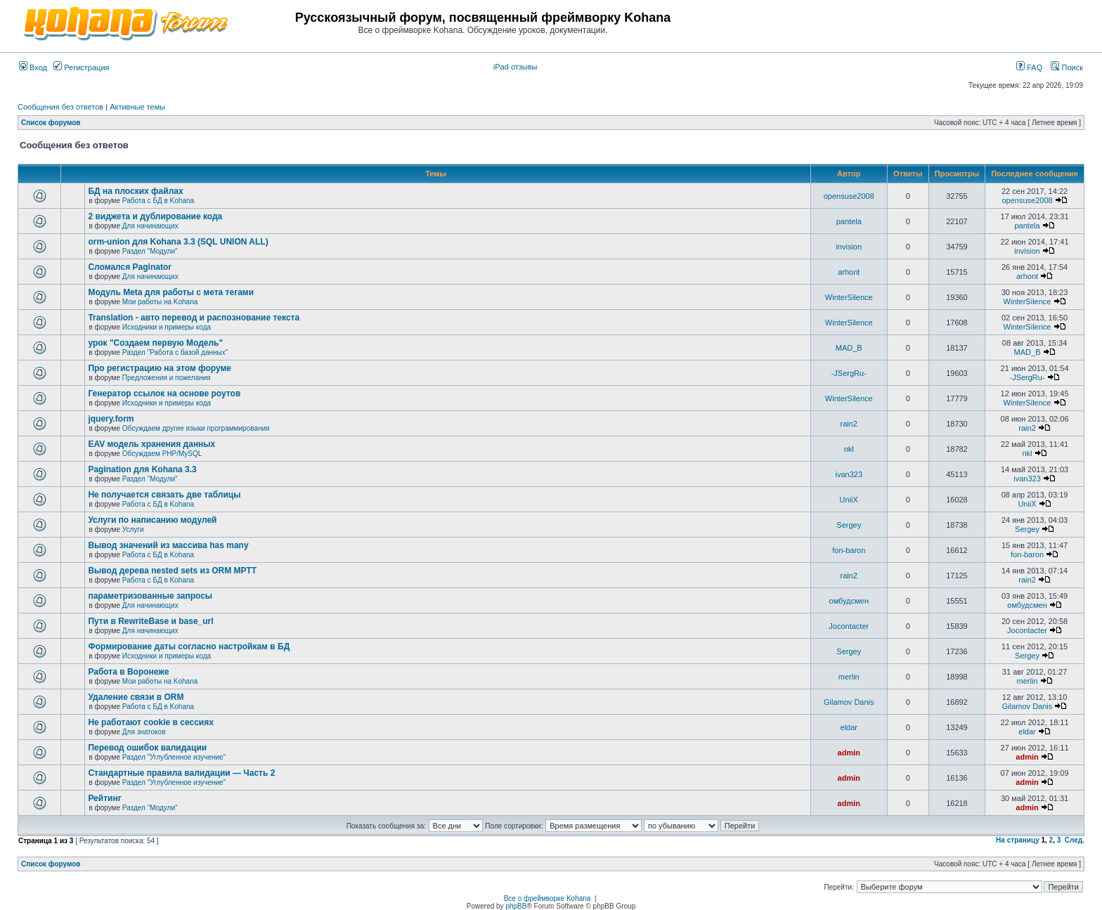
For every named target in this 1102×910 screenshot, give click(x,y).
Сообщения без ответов (60, 107)
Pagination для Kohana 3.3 (142, 469)
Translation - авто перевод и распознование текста (193, 318)
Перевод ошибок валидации (147, 748)
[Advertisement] (918, 22)
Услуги (133, 529)
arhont (849, 272)
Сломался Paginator (129, 267)
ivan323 (848, 474)
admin (849, 752)
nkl (849, 449)
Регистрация (81, 67)
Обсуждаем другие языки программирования (196, 428)
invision (849, 246)
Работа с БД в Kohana (158, 200)
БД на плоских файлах (135, 191)
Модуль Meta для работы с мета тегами (171, 292)
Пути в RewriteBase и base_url (150, 621)
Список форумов (51, 122)
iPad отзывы (515, 67)
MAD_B (849, 348)
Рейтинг (104, 798)
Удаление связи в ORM (135, 697)
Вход (33, 67)
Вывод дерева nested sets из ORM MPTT (172, 571)
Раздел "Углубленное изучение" (174, 757)
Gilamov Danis (849, 702)
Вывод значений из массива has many (168, 545)
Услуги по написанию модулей (152, 520)
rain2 (849, 424)
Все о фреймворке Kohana (547, 898)
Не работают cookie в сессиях (150, 722)
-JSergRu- (849, 373)
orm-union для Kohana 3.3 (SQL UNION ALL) (178, 242)
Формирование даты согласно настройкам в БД (189, 646)
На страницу (1017, 840)
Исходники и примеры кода (166, 327)
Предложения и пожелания (166, 378)
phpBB (515, 906)
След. (1074, 840)
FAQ (1029, 67)
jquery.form (111, 419)
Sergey (848, 525)
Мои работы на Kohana (159, 302)
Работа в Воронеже (128, 672)
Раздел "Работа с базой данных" (175, 352)
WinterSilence (849, 297)
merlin (849, 676)
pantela (849, 221)
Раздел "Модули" (150, 251)
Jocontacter (849, 626)
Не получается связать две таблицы (164, 495)
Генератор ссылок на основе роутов (164, 393)
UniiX (849, 499)
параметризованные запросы (150, 596)
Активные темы (137, 107)
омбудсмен (849, 601)
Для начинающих (150, 226)
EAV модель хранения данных (151, 444)
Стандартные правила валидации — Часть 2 (181, 773)
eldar (849, 727)
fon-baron (848, 550)
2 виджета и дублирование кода (155, 216)
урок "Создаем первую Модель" (155, 343)
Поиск (1067, 67)
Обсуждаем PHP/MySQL (162, 453)
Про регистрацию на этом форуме (159, 368)
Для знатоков (144, 732)
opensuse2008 (849, 196)
